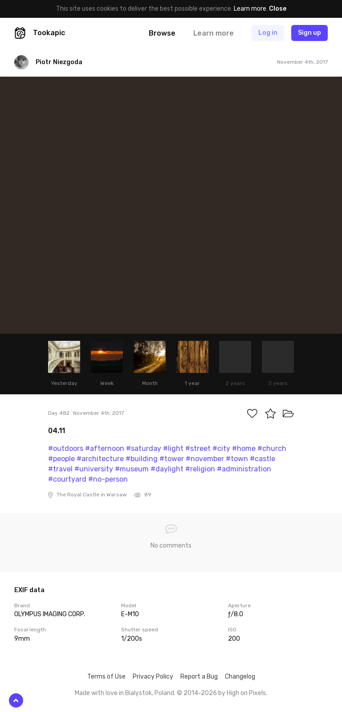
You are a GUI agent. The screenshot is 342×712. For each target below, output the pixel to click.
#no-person (108, 479)
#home (244, 448)
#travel (60, 469)
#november (205, 458)
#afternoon (104, 448)
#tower (171, 458)
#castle (262, 458)
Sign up (309, 33)
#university (93, 469)
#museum (132, 469)
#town (237, 458)
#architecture (100, 458)
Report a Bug (199, 676)
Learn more (250, 8)
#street (198, 448)
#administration (244, 469)
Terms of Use (106, 676)
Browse (162, 33)
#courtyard (67, 479)
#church (271, 448)
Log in (267, 33)
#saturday (143, 448)
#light (173, 448)
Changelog (240, 676)
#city (221, 448)
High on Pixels (246, 693)
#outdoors (65, 448)
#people (61, 458)
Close (277, 8)
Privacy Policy (153, 676)
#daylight (167, 469)
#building (142, 458)
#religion (200, 469)
